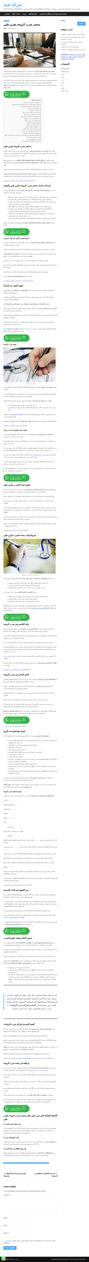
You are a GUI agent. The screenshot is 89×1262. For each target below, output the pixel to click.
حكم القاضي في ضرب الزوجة (32, 118)
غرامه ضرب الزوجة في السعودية (13, 530)
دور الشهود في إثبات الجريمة (32, 127)
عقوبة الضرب (33, 1163)
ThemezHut (82, 1259)
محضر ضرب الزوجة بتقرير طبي (31, 102)
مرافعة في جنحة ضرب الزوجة (31, 133)
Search (63, 20)
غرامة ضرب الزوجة (44, 455)
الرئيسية (7, 14)
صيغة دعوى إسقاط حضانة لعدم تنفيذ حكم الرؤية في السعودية (73, 38)
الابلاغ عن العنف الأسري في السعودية (14, 669)
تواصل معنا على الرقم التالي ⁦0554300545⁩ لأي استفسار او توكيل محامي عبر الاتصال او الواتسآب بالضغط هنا (73, 57)
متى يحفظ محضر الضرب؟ (32, 137)
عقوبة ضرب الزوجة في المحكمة (12, 425)
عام (62, 85)
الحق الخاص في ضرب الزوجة (32, 120)
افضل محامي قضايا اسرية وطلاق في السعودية (53, 14)
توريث (24, 14)
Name (5, 1218)
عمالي (63, 88)
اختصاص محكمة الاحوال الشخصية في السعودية (71, 43)
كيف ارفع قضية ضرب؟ (33, 139)
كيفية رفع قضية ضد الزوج (33, 123)
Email (6, 1225)
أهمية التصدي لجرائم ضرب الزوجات (30, 131)
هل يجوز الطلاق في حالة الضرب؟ (30, 141)
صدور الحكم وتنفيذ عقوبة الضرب (30, 129)
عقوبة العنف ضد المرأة (34, 108)
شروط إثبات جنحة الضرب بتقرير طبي (30, 116)
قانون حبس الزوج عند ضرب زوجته (31, 112)
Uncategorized (65, 68)
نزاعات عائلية (16, 14)
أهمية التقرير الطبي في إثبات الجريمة (30, 106)
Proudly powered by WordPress (60, 1259)
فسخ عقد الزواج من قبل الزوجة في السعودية (16, 180)
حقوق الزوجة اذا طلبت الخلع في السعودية (15, 281)
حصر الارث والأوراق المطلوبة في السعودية (73, 49)
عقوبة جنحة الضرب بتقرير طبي (32, 114)
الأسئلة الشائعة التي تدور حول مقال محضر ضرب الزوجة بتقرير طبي (21, 135)
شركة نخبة (12, 4)
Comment (7, 1195)
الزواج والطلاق (33, 14)
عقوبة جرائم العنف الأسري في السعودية (14, 885)
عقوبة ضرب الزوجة (34, 110)
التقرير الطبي (46, 1163)
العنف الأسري (40, 1163)
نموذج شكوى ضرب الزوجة (32, 124)
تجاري (62, 74)
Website (6, 1233)
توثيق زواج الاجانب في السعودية (70, 47)
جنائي (62, 82)
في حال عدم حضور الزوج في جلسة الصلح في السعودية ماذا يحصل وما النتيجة (25, 1058)
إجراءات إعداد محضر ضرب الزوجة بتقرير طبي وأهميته (26, 104)
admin (5, 28)
